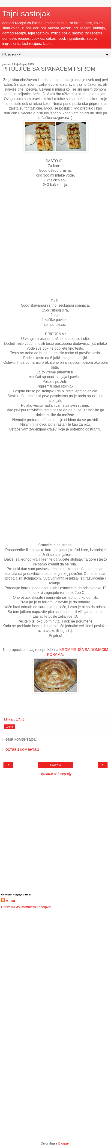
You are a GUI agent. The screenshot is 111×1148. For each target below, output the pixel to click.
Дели (9, 726)
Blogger (64, 1143)
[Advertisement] (55, 243)
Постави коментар (20, 749)
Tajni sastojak (26, 13)
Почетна (55, 765)
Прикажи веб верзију (55, 774)
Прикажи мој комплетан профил (26, 907)
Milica (10, 901)
